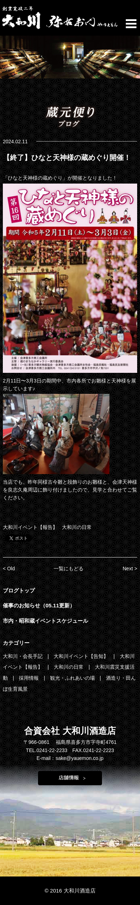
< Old (9, 568)
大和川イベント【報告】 (30, 527)
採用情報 (29, 678)
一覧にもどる (69, 568)
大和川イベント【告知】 (82, 656)
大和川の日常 (77, 527)
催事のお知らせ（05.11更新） (39, 605)
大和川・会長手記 (23, 656)
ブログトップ (19, 590)
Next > (130, 568)
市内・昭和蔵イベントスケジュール (45, 621)
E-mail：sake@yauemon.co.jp (70, 758)
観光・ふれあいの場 (73, 678)
